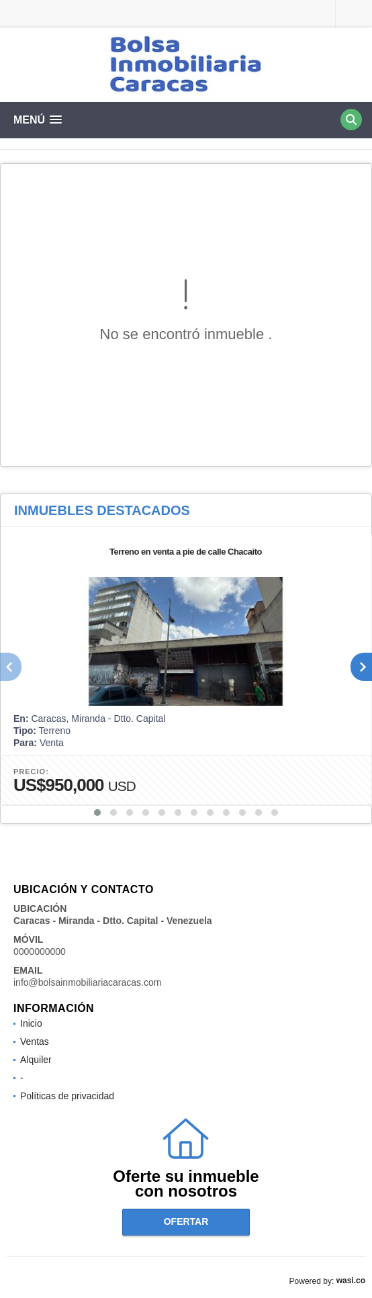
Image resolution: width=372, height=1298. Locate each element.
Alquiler (36, 1059)
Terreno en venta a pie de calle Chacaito (185, 552)
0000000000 (39, 951)
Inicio (31, 1023)
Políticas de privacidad (67, 1096)
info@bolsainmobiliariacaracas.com (87, 982)
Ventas (34, 1041)
